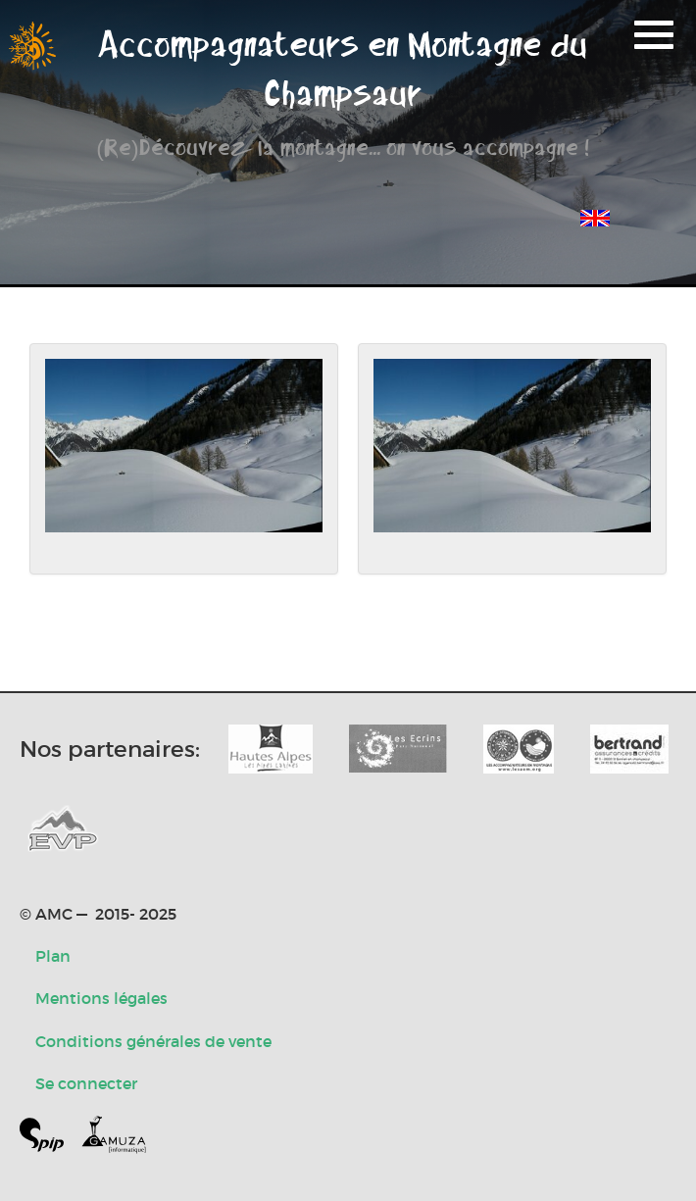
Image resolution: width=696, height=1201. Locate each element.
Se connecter (86, 1083)
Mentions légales (101, 998)
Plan (53, 956)
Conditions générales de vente (153, 1041)
